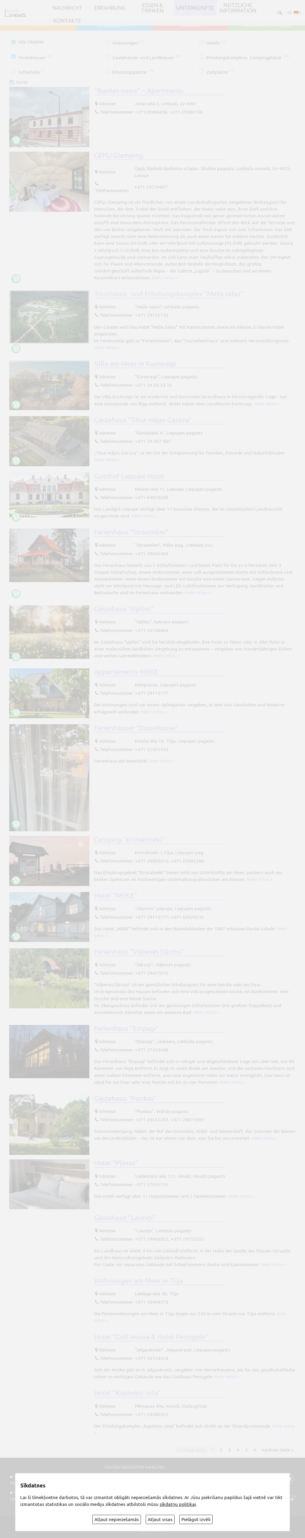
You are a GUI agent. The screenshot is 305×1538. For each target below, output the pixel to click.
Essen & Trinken (152, 7)
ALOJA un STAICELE (267, 24)
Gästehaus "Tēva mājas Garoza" (143, 420)
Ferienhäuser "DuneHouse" (136, 728)
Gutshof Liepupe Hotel (129, 476)
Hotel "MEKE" (115, 895)
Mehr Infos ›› (165, 277)
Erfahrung (109, 7)
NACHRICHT (67, 7)
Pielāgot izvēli (196, 1519)
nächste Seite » (278, 1449)
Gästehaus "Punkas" (125, 1098)
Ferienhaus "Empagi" (126, 1028)
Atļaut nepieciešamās (116, 1519)
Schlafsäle (31, 72)
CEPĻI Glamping (118, 155)
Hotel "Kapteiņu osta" (127, 1392)
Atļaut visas (160, 1519)
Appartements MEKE (126, 671)
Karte (22, 82)
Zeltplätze (220, 72)
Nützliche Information (237, 7)
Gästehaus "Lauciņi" (125, 1217)
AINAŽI (38, 24)
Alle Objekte (31, 41)
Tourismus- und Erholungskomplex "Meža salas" (168, 293)
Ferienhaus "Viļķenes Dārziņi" (139, 951)
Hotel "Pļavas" (116, 1163)
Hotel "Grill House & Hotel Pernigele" (151, 1337)
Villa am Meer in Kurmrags (135, 363)
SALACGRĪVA (114, 24)
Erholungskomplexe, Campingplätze (248, 57)
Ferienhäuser (35, 57)
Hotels (216, 43)
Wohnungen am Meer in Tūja (138, 1280)
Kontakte (67, 20)
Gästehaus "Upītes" (124, 608)
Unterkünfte (195, 7)
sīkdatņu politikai (178, 1504)
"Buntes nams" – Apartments (138, 90)
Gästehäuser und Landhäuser (146, 57)
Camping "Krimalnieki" (129, 839)
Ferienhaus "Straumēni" (131, 532)
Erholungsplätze (133, 72)
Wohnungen (128, 43)
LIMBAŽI (190, 24)
